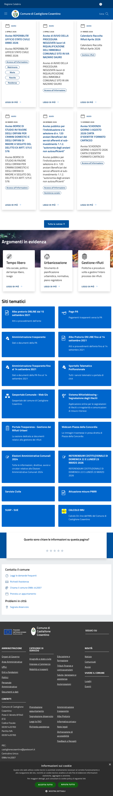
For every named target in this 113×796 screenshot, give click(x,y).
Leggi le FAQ (35, 721)
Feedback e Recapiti (66, 741)
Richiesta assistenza (39, 726)
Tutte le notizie (56, 224)
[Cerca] (107, 14)
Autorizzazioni (64, 684)
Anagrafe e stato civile (40, 659)
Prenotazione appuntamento (36, 709)
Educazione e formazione (63, 658)
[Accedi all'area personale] (101, 4)
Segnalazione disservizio (41, 716)
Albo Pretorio (63, 716)
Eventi (88, 686)
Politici (5, 677)
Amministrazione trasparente (65, 709)
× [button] (110, 765)
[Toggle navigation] (5, 13)
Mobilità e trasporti (38, 669)
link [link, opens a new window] (84, 778)
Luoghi (88, 681)
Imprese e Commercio (39, 664)
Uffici (4, 667)
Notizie (88, 656)
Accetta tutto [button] (45, 784)
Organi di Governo (10, 656)
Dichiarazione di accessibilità (65, 734)
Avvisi (10, 26)
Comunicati (90, 661)
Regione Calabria (12, 4)
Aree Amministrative (12, 661)
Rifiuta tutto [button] (68, 784)
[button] (57, 791)
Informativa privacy (66, 721)
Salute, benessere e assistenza (66, 677)
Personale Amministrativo (9, 684)
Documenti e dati (10, 691)
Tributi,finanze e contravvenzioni (65, 667)
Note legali (62, 726)
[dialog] (56, 779)
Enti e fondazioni (10, 672)
